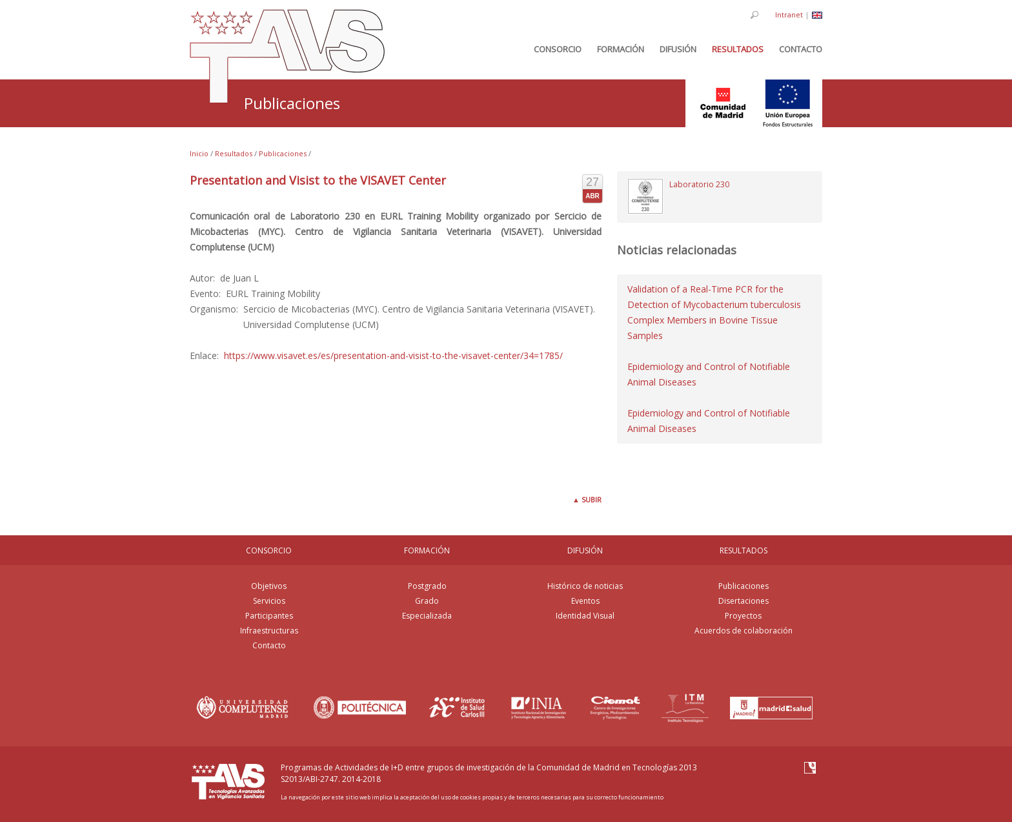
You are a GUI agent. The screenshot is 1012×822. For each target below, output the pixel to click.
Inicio (199, 153)
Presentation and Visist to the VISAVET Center (318, 180)
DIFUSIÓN (585, 550)
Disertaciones (743, 600)
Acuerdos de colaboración (743, 630)
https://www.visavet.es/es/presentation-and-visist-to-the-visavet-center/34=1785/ (393, 355)
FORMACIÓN (427, 550)
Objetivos (269, 586)
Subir (587, 499)
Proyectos (743, 615)
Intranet (789, 14)
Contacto (269, 645)
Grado (427, 600)
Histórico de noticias (585, 586)
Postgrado (427, 586)
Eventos (585, 600)
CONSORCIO (269, 550)
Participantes (269, 615)
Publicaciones (283, 153)
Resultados (233, 153)
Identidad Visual (585, 615)
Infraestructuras (269, 630)
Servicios (269, 600)
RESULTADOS (743, 550)
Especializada (427, 615)
